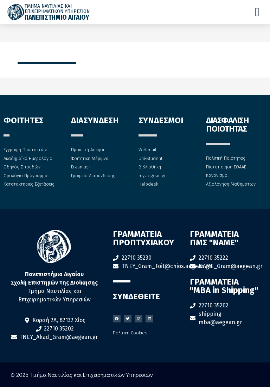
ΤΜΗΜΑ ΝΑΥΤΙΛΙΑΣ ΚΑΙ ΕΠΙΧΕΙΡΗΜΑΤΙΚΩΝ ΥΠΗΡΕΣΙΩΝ (57, 8)
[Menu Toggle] (257, 12)
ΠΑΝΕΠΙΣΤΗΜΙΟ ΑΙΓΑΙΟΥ (57, 17)
